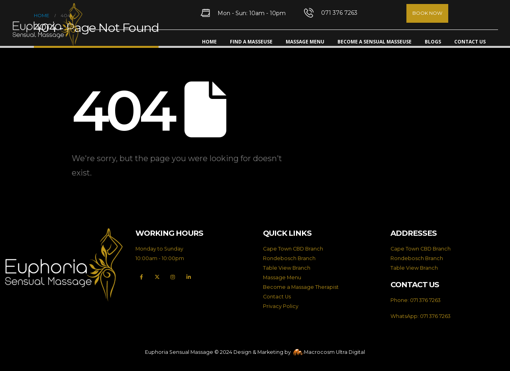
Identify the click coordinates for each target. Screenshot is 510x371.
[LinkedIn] (188, 277)
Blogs (433, 41)
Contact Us (470, 41)
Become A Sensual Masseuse (374, 41)
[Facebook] (141, 277)
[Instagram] (172, 277)
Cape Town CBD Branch (293, 249)
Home (209, 41)
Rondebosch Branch (289, 258)
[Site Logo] (47, 25)
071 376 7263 (425, 300)
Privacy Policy (280, 306)
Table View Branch (286, 268)
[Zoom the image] (64, 232)
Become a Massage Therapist (301, 287)
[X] (157, 277)
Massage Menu (305, 41)
